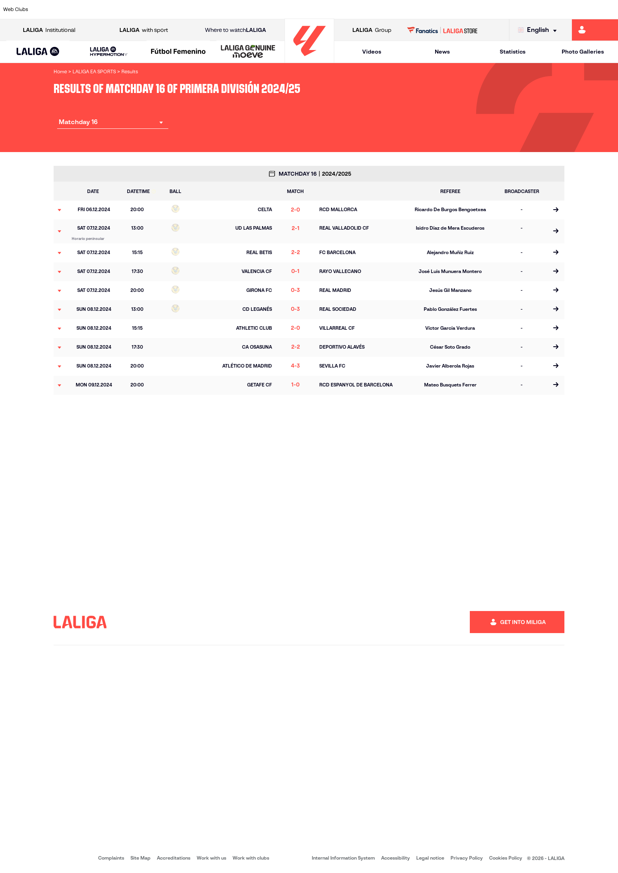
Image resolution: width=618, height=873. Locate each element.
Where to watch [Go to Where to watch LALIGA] (235, 30)
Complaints (111, 857)
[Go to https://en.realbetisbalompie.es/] (433, 9)
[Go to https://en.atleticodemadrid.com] (81, 9)
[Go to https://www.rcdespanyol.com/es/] (374, 9)
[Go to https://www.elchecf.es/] (169, 9)
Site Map (140, 857)
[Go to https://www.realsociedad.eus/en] (521, 9)
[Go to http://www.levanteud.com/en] (286, 9)
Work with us (211, 857)
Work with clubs (251, 857)
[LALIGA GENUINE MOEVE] (248, 52)
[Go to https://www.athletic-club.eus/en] (51, 9)
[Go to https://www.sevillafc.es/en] (550, 9)
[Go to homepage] (309, 59)
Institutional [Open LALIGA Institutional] (49, 30)
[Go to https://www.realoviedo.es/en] (491, 9)
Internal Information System (343, 857)
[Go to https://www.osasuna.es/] (110, 9)
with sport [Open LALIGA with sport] (143, 30)
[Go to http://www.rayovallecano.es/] (315, 9)
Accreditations (173, 857)
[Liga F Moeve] (178, 52)
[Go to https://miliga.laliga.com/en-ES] (595, 30)
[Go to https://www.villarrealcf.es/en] (609, 9)
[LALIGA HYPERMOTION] (109, 51)
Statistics (512, 51)
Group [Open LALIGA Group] (371, 30)
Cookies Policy (505, 857)
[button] (38, 52)
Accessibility (395, 857)
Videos (371, 51)
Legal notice (430, 857)
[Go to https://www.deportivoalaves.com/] (139, 9)
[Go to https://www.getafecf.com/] (227, 9)
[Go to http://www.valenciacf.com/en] (579, 9)
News (442, 51)
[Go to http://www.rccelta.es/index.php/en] (345, 9)
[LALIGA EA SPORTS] (38, 52)
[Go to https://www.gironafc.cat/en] (257, 9)
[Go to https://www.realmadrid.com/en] (462, 9)
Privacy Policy (466, 857)
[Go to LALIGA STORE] (442, 30)
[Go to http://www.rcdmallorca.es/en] (404, 9)
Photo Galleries (583, 51)
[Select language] (539, 30)
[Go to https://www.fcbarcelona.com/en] (198, 9)
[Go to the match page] (555, 210)
